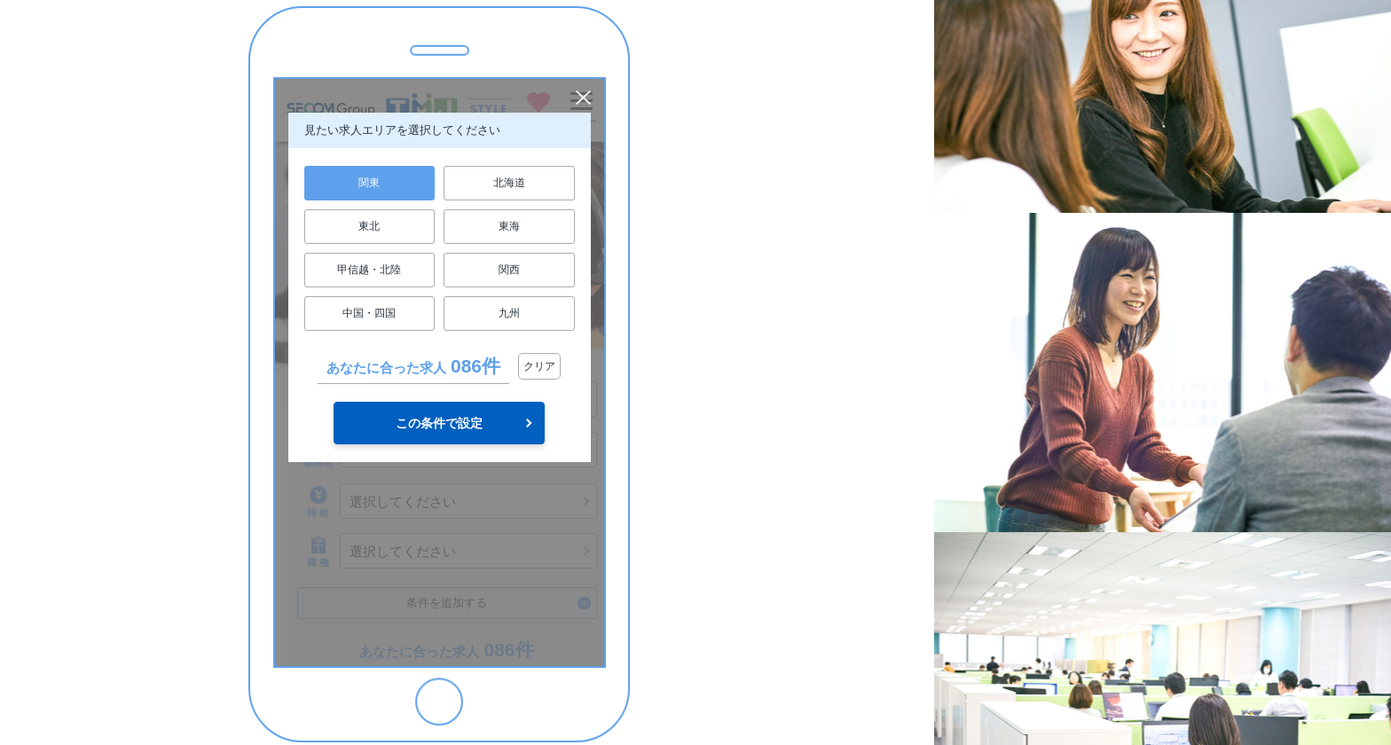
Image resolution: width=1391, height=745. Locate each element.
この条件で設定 (439, 423)
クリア (539, 366)
